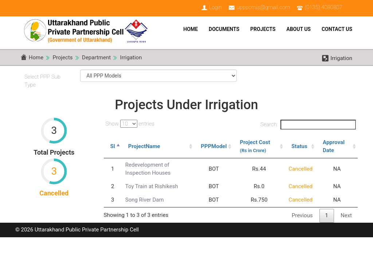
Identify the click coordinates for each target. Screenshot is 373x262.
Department (96, 57)
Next (346, 215)
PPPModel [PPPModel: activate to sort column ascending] (214, 146)
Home (190, 29)
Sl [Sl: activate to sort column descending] (112, 146)
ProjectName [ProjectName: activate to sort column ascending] (144, 146)
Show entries (130, 124)
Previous (302, 215)
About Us (298, 29)
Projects (262, 29)
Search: (308, 125)
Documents (224, 29)
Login (215, 7)
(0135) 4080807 (323, 7)
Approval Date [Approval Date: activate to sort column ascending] (334, 146)
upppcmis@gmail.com (263, 7)
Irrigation (131, 57)
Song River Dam (144, 199)
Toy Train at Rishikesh (151, 186)
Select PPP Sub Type (42, 81)
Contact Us (337, 29)
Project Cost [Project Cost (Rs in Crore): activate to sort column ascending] (255, 146)
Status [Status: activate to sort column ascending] (299, 146)
